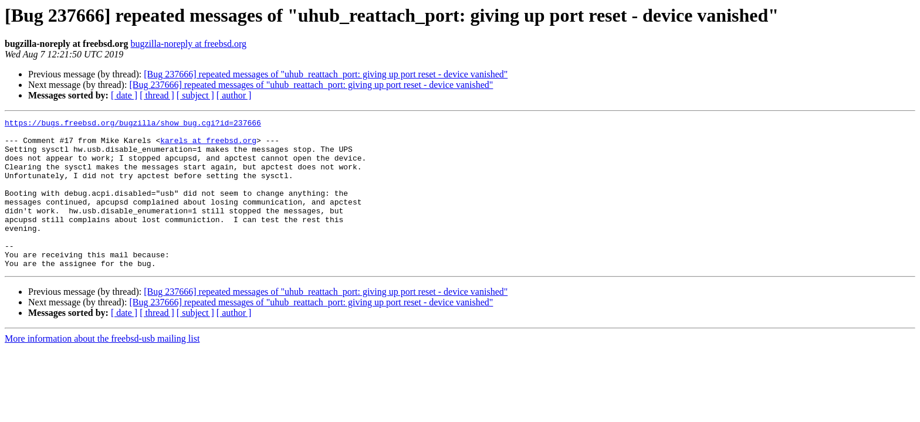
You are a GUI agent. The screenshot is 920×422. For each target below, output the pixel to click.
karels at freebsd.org (208, 145)
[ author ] (234, 95)
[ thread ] (157, 95)
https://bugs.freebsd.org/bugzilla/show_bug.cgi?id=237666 (133, 124)
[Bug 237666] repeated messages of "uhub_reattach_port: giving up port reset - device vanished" (326, 74)
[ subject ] (195, 95)
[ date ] (124, 95)
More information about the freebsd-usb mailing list (102, 368)
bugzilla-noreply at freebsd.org (188, 44)
